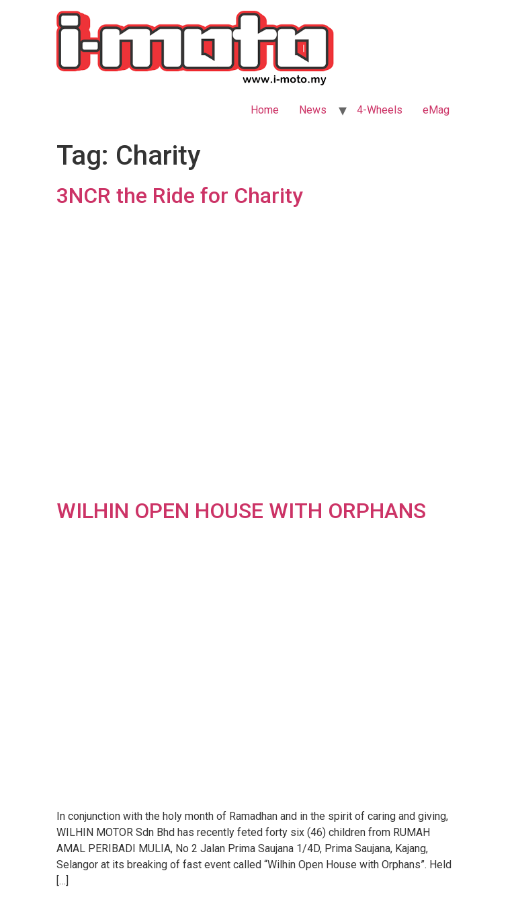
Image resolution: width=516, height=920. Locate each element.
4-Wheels (379, 109)
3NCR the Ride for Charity (179, 195)
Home (265, 109)
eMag (436, 109)
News (313, 109)
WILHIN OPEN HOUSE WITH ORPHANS (241, 511)
